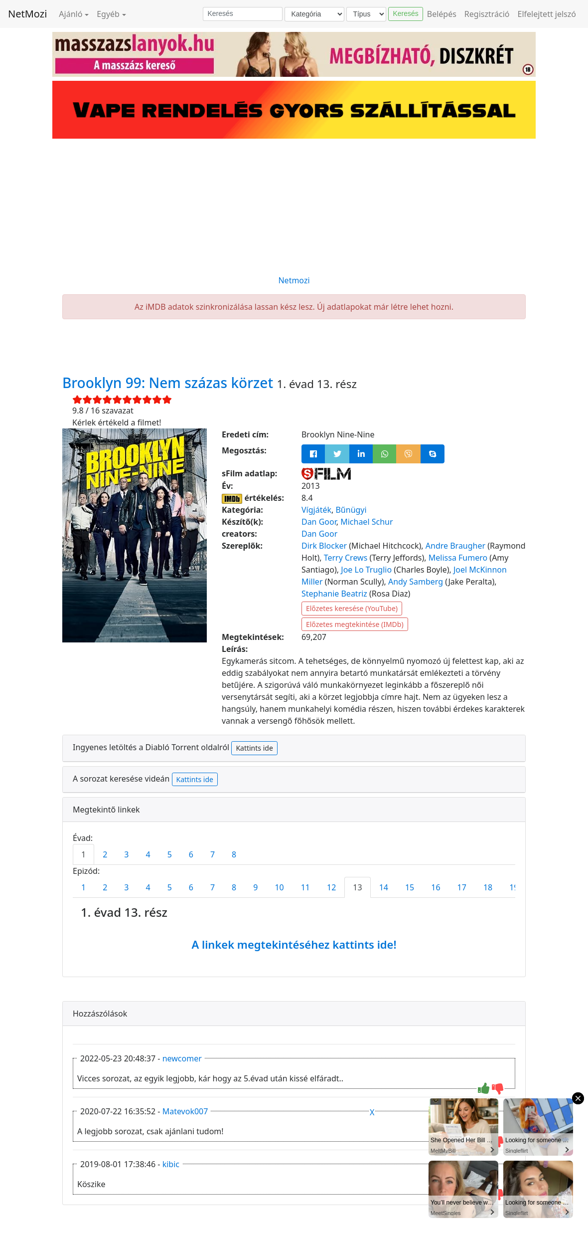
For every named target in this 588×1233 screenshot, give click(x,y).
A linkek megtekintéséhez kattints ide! (293, 944)
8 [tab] (234, 854)
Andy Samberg (415, 581)
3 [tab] (126, 854)
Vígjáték (316, 509)
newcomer (182, 1058)
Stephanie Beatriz (334, 593)
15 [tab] (409, 887)
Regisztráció (487, 13)
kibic (170, 1164)
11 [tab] (305, 887)
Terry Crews (346, 557)
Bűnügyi (350, 509)
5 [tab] (169, 854)
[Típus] (366, 14)
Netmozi (293, 280)
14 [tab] (383, 887)
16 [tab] (435, 887)
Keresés (405, 13)
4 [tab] (148, 854)
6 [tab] (191, 854)
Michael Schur (366, 521)
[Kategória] (314, 14)
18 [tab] (487, 887)
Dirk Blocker (324, 545)
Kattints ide (254, 748)
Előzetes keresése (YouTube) (352, 608)
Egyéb (108, 13)
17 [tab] (461, 887)
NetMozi (27, 13)
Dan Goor (318, 521)
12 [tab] (331, 887)
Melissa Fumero (458, 557)
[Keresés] (243, 14)
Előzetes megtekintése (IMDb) (355, 624)
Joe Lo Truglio (366, 569)
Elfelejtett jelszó (547, 13)
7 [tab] (212, 854)
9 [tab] (255, 887)
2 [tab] (105, 854)
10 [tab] (279, 887)
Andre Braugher (455, 545)
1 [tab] (83, 854)
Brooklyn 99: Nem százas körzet (169, 382)
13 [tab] (357, 887)
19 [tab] (513, 887)
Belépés (441, 13)
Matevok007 (185, 1111)
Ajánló (70, 13)
